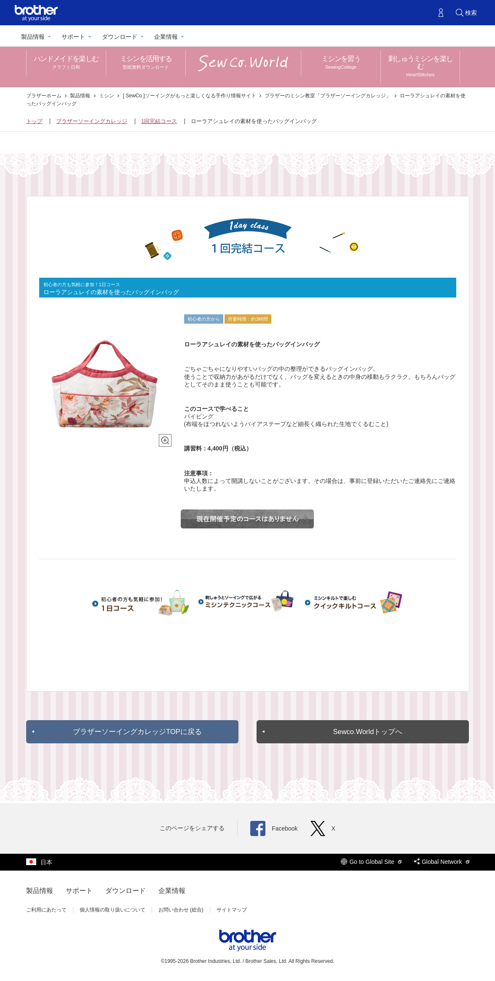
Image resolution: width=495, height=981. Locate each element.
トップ (34, 121)
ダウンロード (119, 36)
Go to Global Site (371, 861)
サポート (73, 36)
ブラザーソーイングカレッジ (91, 121)
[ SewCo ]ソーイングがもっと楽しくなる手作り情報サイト (190, 96)
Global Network (441, 861)
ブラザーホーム (44, 96)
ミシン (107, 96)
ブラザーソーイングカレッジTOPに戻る (137, 732)
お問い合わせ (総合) (180, 910)
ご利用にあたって (46, 910)
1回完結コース (159, 121)
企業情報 (166, 36)
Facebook (273, 828)
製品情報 (33, 36)
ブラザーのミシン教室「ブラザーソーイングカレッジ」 (328, 96)
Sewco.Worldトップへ (367, 732)
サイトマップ (232, 910)
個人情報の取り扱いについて (112, 910)
